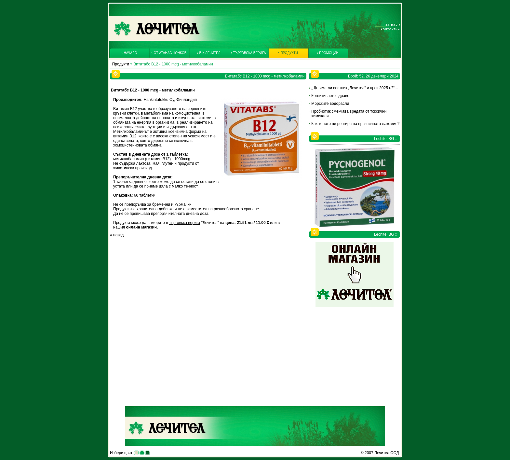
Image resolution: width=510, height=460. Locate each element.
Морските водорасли (330, 103)
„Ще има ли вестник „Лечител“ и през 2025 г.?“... (354, 88)
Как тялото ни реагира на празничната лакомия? (355, 123)
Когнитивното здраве (330, 95)
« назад (117, 235)
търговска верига (184, 222)
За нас (391, 24)
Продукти (120, 64)
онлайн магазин (141, 227)
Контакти (389, 29)
